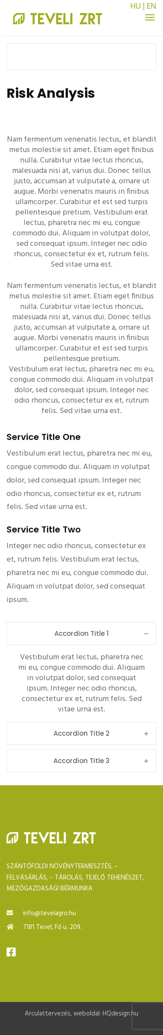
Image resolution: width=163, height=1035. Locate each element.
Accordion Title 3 (100, 760)
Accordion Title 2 (100, 733)
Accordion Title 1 (101, 633)
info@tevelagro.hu (49, 913)
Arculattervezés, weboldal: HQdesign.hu (81, 1014)
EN (151, 6)
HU (135, 6)
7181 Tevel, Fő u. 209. (52, 927)
